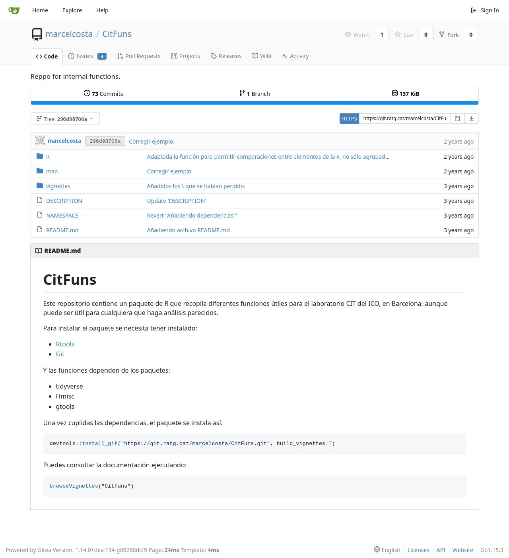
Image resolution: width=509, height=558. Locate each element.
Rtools (65, 344)
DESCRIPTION (64, 200)
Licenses (419, 550)
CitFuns (116, 33)
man (52, 171)
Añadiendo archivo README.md (188, 230)
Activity (295, 56)
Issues (87, 56)
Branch (254, 93)
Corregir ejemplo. (152, 141)
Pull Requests (138, 56)
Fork (449, 35)
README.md (62, 230)
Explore (72, 10)
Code (47, 56)
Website (463, 550)
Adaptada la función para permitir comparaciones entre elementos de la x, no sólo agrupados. (270, 156)
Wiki (261, 56)
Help (102, 10)
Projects (185, 56)
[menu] (385, 550)
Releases (225, 56)
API (441, 550)
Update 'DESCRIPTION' (176, 200)
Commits (103, 93)
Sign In (484, 10)
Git (60, 354)
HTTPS (349, 118)
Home (40, 10)
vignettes (58, 186)
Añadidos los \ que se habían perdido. (196, 186)
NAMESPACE (62, 215)
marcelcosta (69, 33)
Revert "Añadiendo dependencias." (192, 215)
